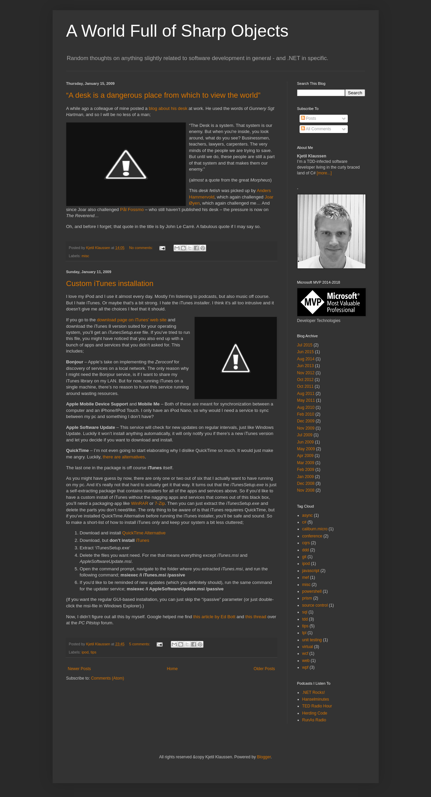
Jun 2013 (305, 365)
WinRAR (139, 503)
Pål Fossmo (132, 209)
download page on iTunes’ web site (131, 319)
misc (85, 256)
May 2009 (306, 449)
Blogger (264, 757)
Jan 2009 (305, 476)
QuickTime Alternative (144, 532)
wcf (305, 653)
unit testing (312, 640)
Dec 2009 (306, 421)
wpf (305, 667)
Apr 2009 (305, 455)
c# (304, 522)
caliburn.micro (315, 529)
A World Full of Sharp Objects (177, 30)
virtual (307, 646)
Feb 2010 (306, 414)
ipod (85, 652)
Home (172, 668)
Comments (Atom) (107, 678)
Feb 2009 (306, 469)
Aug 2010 (306, 407)
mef (305, 577)
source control (315, 605)
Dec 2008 (306, 483)
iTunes (142, 540)
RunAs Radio (314, 720)
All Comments (316, 129)
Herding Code (314, 713)
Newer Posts (79, 668)
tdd (305, 619)
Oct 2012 (305, 379)
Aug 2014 (306, 359)
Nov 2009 (306, 428)
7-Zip (160, 503)
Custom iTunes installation (110, 283)
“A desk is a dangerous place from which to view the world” (163, 95)
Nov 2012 (306, 373)
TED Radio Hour (317, 706)
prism (307, 598)
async (307, 515)
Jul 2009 (304, 435)
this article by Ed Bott (214, 616)
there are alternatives (124, 456)
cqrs (306, 542)
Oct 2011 (305, 386)
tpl (304, 632)
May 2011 (306, 400)
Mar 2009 (306, 462)
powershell (312, 591)
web (306, 660)
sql (304, 612)
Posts (308, 118)
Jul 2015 (304, 345)
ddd (305, 550)
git (304, 556)
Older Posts (264, 668)
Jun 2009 (305, 442)
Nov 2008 (306, 490)
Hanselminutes (315, 699)
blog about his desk (168, 108)
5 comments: (140, 644)
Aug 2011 (306, 393)
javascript (311, 570)
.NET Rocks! (313, 692)
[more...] (324, 173)
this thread (255, 616)
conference (312, 536)
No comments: (141, 248)
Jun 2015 (305, 351)
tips (93, 652)
